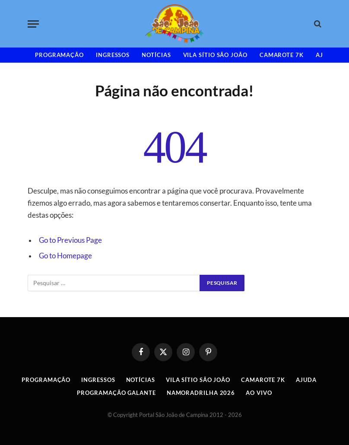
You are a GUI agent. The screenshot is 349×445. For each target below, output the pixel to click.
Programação (59, 54)
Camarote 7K (282, 54)
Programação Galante (116, 392)
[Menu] (33, 24)
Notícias (156, 54)
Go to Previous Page (70, 240)
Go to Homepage (65, 255)
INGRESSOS (113, 54)
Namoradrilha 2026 (201, 392)
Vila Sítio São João (215, 54)
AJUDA (306, 379)
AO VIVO (259, 392)
